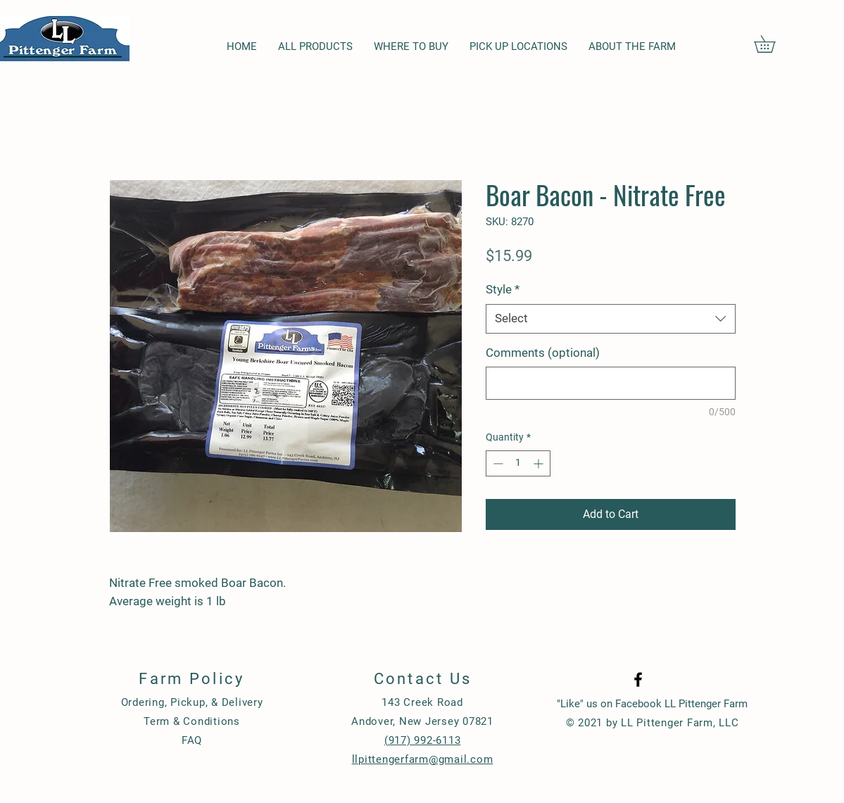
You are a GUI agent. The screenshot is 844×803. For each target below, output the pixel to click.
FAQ (192, 740)
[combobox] (611, 319)
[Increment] (539, 463)
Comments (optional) (543, 353)
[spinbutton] (518, 463)
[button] (773, 44)
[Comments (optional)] (610, 383)
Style (502, 289)
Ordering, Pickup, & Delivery (192, 702)
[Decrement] (496, 463)
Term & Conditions (192, 721)
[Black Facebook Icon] (638, 679)
